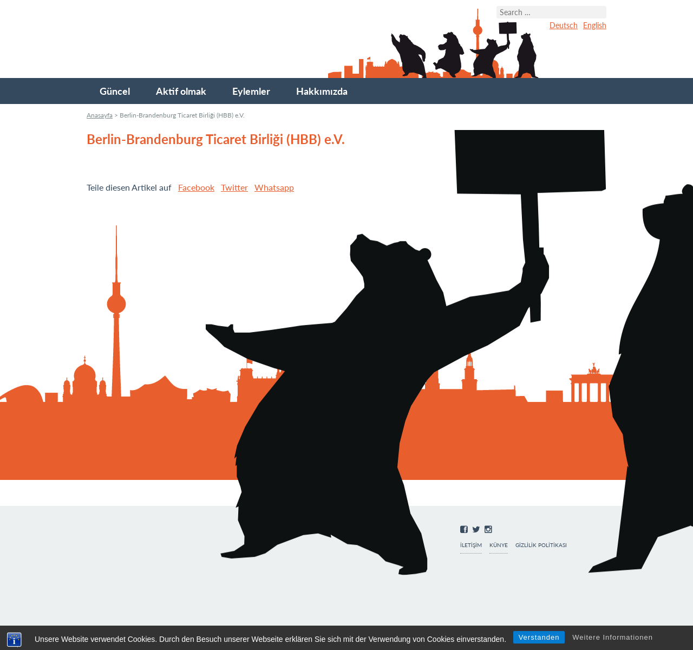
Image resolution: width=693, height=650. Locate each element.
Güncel (115, 91)
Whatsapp (274, 187)
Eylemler (251, 91)
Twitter (234, 187)
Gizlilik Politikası (541, 545)
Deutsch (564, 25)
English (594, 25)
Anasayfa (100, 115)
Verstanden (539, 637)
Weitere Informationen (612, 637)
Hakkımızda (322, 91)
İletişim (471, 545)
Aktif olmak (181, 91)
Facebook (196, 187)
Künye (498, 545)
